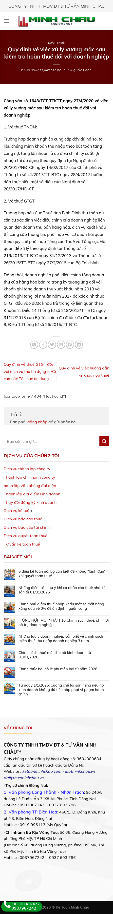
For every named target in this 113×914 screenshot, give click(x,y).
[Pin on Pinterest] (70, 345)
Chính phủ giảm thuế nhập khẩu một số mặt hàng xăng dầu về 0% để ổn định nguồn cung (61, 606)
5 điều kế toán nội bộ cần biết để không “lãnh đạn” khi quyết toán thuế (62, 573)
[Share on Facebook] (43, 345)
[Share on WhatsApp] (34, 345)
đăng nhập (37, 421)
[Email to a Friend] (61, 345)
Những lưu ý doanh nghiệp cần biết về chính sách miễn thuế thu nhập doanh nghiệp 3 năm (61, 638)
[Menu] (7, 21)
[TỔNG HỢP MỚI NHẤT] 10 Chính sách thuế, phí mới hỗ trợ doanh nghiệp (64, 622)
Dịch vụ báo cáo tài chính (27, 527)
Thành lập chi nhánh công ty (29, 477)
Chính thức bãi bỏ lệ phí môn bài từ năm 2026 (58, 669)
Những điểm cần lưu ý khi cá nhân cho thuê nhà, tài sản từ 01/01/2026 (63, 590)
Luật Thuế (56, 42)
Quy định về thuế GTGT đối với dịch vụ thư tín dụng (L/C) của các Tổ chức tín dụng (30, 371)
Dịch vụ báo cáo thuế (23, 518)
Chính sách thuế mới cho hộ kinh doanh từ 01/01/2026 (55, 654)
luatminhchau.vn (80, 771)
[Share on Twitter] (52, 345)
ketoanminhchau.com (41, 771)
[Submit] (104, 441)
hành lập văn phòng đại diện (30, 485)
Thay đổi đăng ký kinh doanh (30, 502)
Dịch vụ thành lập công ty (27, 468)
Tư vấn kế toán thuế (22, 544)
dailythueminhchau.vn (23, 777)
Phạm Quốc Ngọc (77, 70)
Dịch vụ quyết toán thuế (25, 535)
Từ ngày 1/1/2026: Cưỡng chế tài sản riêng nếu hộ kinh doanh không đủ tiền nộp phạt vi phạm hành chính (61, 689)
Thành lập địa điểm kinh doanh (32, 493)
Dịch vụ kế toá (17, 510)
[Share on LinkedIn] (79, 345)
